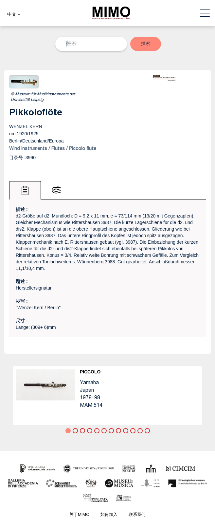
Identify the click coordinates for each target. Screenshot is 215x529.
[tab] (25, 190)
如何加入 (108, 515)
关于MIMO (79, 515)
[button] (13, 14)
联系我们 (137, 515)
